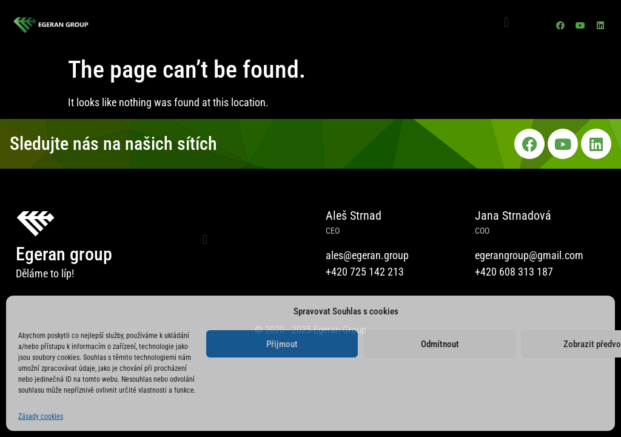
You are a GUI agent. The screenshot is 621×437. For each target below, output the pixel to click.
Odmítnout (440, 344)
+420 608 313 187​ (514, 271)
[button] (506, 22)
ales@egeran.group (367, 255)
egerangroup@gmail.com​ (529, 255)
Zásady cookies (40, 416)
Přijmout (282, 344)
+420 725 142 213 (365, 271)
